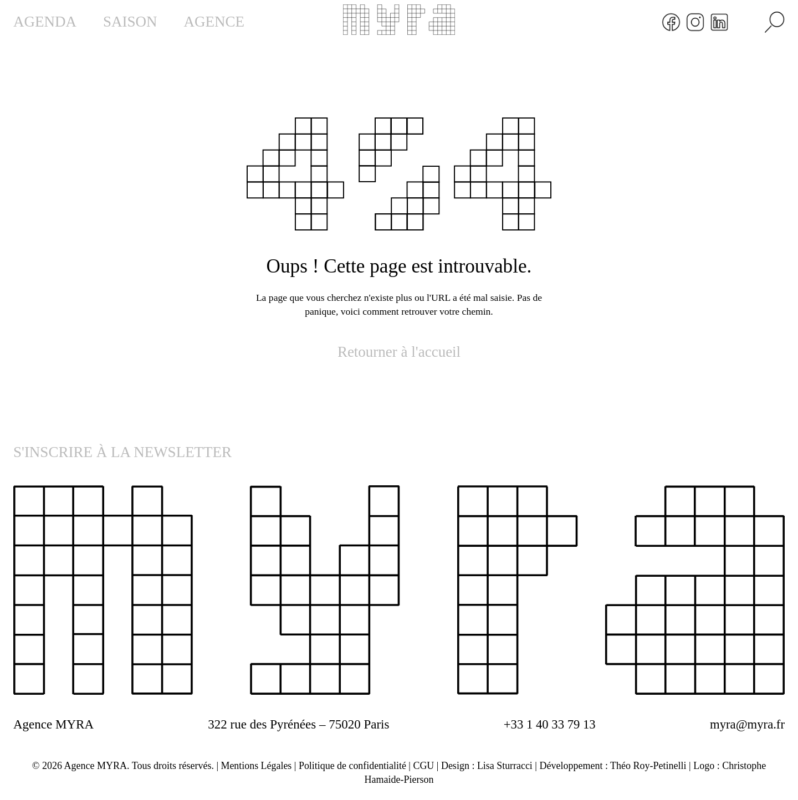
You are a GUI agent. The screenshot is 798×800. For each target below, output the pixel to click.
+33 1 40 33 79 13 (548, 724)
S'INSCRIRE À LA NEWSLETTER (122, 452)
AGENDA (44, 21)
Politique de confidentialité (352, 765)
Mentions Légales (255, 765)
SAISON (130, 21)
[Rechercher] (775, 22)
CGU (423, 765)
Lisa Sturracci (505, 765)
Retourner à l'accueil (399, 351)
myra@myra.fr (747, 724)
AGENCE (214, 21)
